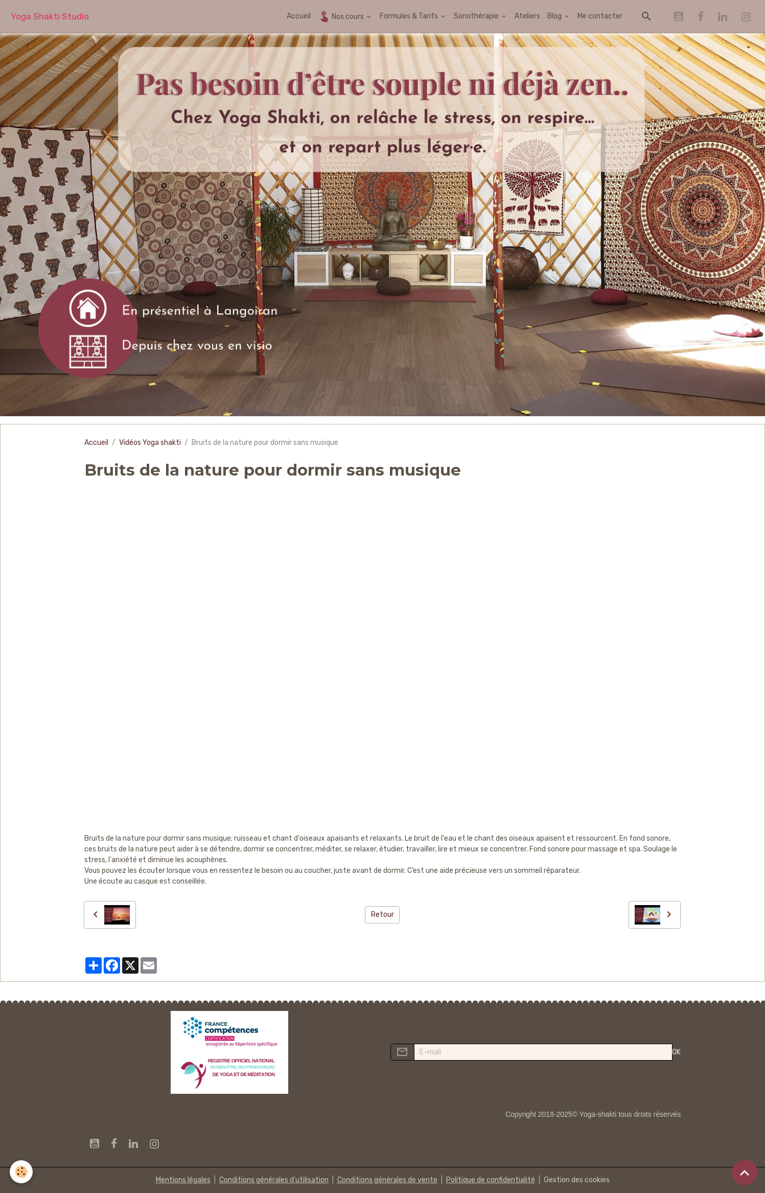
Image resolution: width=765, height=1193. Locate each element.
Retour (382, 914)
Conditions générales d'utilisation (274, 1180)
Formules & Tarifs (409, 16)
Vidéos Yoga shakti (150, 442)
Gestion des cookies (577, 1180)
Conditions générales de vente (387, 1180)
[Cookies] (21, 1171)
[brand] (49, 17)
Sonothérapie (477, 16)
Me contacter (599, 16)
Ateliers (527, 16)
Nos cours (341, 16)
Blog (555, 16)
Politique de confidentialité (490, 1180)
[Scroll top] (744, 1172)
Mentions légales (183, 1180)
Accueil (299, 16)
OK (676, 1052)
